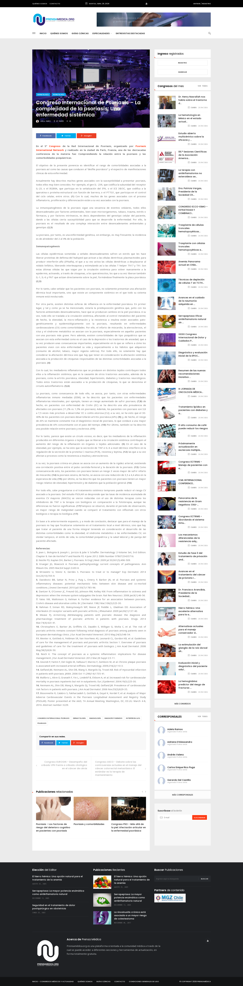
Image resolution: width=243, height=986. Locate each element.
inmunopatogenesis (113, 718)
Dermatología (43, 94)
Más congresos (183, 703)
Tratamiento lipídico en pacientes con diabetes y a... (193, 410)
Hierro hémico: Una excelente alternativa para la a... (190, 611)
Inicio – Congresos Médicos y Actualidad (53, 981)
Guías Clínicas (80, 33)
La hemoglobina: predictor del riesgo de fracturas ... (191, 684)
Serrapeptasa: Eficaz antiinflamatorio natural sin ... (192, 319)
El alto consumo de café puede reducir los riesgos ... (193, 428)
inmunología (95, 718)
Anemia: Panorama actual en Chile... (189, 263)
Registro (206, 3)
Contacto (55, 3)
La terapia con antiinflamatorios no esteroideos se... (190, 173)
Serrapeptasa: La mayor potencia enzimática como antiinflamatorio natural (58, 892)
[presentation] (182, 830)
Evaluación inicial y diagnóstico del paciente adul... (192, 666)
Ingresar (182, 72)
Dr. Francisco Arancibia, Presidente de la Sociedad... (191, 593)
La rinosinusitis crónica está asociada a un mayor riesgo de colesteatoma (130, 915)
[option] (53, 816)
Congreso (54, 146)
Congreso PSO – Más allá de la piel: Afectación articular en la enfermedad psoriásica (128, 827)
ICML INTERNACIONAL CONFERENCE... (190, 482)
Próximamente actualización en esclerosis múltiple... (189, 447)
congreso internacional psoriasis (53, 718)
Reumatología (58, 94)
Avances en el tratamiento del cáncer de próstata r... (191, 574)
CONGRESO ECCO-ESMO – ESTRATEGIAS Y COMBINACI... (193, 210)
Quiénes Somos (59, 33)
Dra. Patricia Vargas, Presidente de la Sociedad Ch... (190, 191)
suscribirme (199, 817)
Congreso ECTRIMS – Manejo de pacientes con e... (192, 465)
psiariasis (41, 723)
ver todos (203, 86)
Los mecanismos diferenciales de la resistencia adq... (189, 538)
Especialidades (102, 33)
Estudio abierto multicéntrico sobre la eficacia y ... (191, 137)
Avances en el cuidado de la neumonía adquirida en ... (191, 301)
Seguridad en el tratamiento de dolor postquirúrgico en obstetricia (53, 907)
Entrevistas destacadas (130, 33)
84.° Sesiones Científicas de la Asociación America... (192, 155)
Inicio (43, 33)
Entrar (196, 3)
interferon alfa (133, 718)
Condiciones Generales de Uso (144, 981)
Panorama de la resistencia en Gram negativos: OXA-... (190, 501)
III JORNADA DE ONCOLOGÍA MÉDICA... (190, 390)
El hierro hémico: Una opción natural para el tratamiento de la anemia (57, 878)
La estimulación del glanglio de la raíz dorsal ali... (192, 648)
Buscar (204, 879)
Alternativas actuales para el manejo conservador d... (190, 629)
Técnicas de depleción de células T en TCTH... (191, 281)
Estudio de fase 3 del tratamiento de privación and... (192, 556)
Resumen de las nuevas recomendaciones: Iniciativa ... (192, 374)
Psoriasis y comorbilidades (89, 824)
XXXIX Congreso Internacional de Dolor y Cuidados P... (192, 337)
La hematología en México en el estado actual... (189, 118)
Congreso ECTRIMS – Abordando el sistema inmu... (191, 520)
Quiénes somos (39, 3)
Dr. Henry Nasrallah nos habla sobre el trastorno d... (192, 100)
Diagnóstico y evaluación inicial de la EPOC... (192, 354)
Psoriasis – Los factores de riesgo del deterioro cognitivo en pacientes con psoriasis (53, 827)
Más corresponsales (182, 794)
